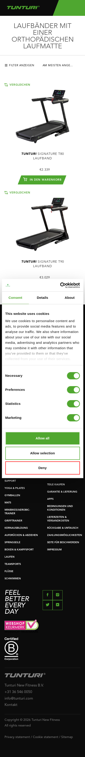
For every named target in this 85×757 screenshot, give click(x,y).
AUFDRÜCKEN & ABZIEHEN (21, 535)
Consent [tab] (15, 297)
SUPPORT (10, 481)
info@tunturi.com (19, 698)
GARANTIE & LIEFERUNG (62, 492)
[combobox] (62, 66)
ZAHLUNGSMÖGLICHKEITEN (64, 535)
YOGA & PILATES (15, 488)
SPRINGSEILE (12, 542)
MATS (8, 503)
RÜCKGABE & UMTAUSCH (62, 528)
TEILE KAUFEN (56, 484)
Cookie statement (45, 737)
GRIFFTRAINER (13, 521)
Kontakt (11, 705)
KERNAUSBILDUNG (16, 528)
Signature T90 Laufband (42, 264)
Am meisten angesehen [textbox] (61, 65)
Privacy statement (17, 737)
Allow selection (42, 453)
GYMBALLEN (12, 495)
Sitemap (67, 737)
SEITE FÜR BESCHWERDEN (63, 542)
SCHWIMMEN (13, 579)
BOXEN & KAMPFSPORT (19, 550)
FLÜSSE (9, 571)
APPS (50, 499)
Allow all (42, 438)
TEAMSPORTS (13, 564)
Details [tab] (42, 297)
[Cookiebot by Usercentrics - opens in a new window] (60, 285)
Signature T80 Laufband (42, 156)
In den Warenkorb (42, 179)
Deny (42, 468)
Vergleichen (17, 84)
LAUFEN (10, 557)
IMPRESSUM (54, 550)
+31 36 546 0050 (18, 692)
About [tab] (70, 297)
